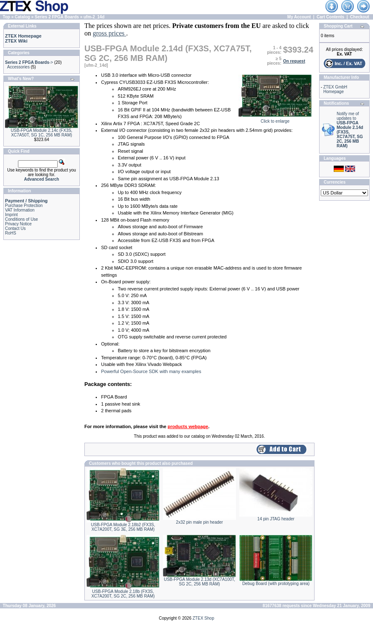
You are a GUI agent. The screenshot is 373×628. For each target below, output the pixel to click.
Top (6, 17)
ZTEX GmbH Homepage (335, 89)
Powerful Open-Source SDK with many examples (151, 371)
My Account (299, 17)
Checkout (359, 17)
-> (29, 62)
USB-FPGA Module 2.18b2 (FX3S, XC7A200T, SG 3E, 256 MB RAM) (123, 527)
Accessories (18, 67)
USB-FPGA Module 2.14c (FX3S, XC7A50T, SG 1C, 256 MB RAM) (41, 132)
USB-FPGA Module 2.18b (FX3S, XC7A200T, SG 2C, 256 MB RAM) (123, 593)
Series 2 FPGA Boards (57, 17)
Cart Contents (330, 17)
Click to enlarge (275, 119)
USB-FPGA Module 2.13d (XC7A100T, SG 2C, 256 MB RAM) (199, 581)
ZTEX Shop (203, 618)
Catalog (22, 17)
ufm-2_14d (94, 17)
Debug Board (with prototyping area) (276, 583)
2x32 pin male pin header (199, 522)
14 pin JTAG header (275, 519)
